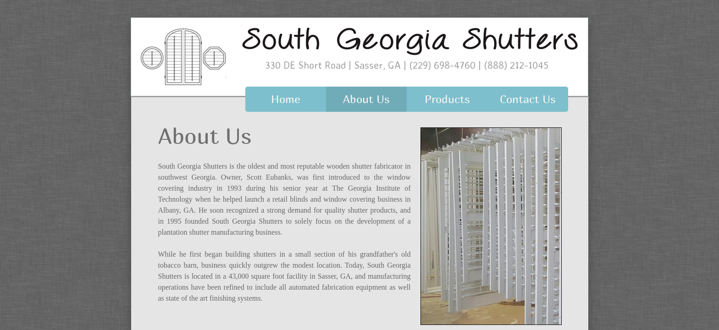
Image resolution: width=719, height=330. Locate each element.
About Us (366, 99)
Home (285, 99)
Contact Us (528, 99)
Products (447, 99)
